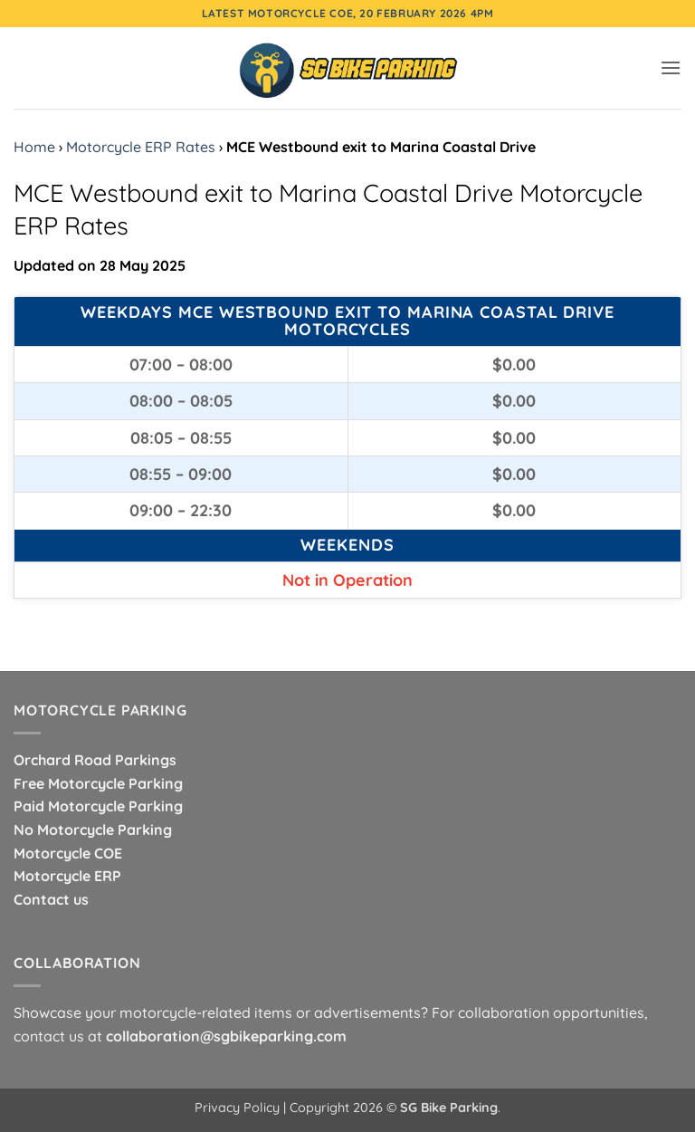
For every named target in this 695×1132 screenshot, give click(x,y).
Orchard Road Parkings (95, 760)
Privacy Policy (237, 1107)
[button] (670, 67)
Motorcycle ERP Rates (140, 147)
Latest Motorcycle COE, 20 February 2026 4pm (348, 13)
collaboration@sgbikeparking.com (226, 1036)
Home (34, 147)
